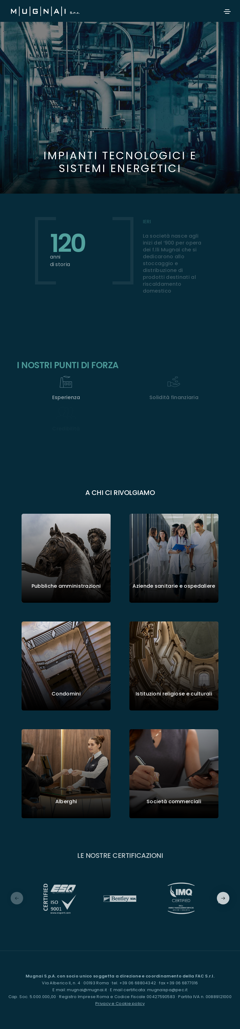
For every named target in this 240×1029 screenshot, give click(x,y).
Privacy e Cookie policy (120, 1004)
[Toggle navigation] (227, 11)
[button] (223, 898)
